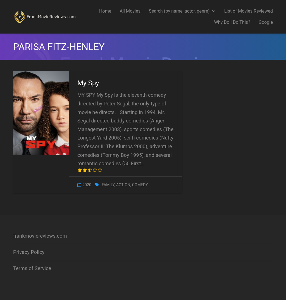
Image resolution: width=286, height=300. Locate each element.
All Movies (130, 11)
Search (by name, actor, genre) (182, 11)
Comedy (140, 185)
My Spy (88, 83)
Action (123, 185)
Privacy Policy (28, 252)
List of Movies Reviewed (248, 11)
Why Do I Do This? (232, 22)
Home (105, 11)
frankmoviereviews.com (40, 236)
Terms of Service (32, 268)
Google (266, 22)
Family (108, 185)
